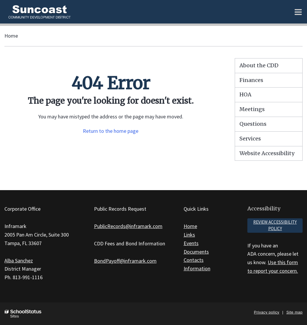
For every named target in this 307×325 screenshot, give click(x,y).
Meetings (252, 109)
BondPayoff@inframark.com (125, 260)
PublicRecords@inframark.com (128, 226)
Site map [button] (294, 312)
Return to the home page (110, 131)
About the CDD (259, 65)
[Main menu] (298, 12)
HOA (245, 94)
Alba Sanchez (18, 260)
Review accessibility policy (275, 225)
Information (197, 268)
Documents (196, 251)
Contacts (194, 260)
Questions (252, 123)
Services (250, 138)
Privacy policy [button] (266, 312)
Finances (251, 80)
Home (11, 35)
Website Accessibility (266, 153)
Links (189, 234)
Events (191, 243)
